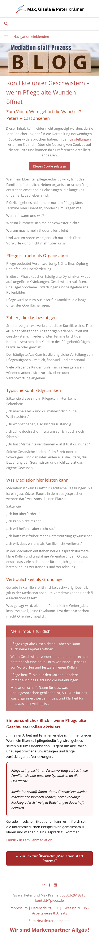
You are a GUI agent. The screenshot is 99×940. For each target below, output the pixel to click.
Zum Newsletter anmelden (49, 920)
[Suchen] (49, 23)
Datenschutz (41, 908)
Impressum (19, 908)
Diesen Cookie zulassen (49, 166)
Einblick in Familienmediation (29, 840)
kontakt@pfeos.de (49, 900)
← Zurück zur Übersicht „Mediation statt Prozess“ (49, 858)
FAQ (58, 908)
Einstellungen (80, 139)
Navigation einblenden (31, 36)
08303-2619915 (73, 895)
